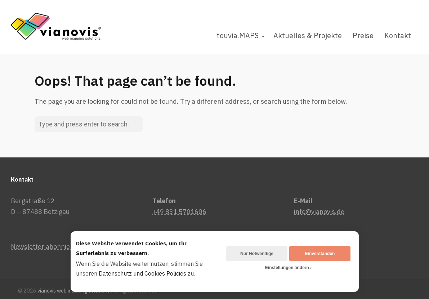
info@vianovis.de (319, 211)
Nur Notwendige (256, 253)
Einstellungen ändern (287, 267)
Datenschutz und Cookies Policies (142, 273)
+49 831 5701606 (179, 211)
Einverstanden (320, 253)
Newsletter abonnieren (45, 246)
